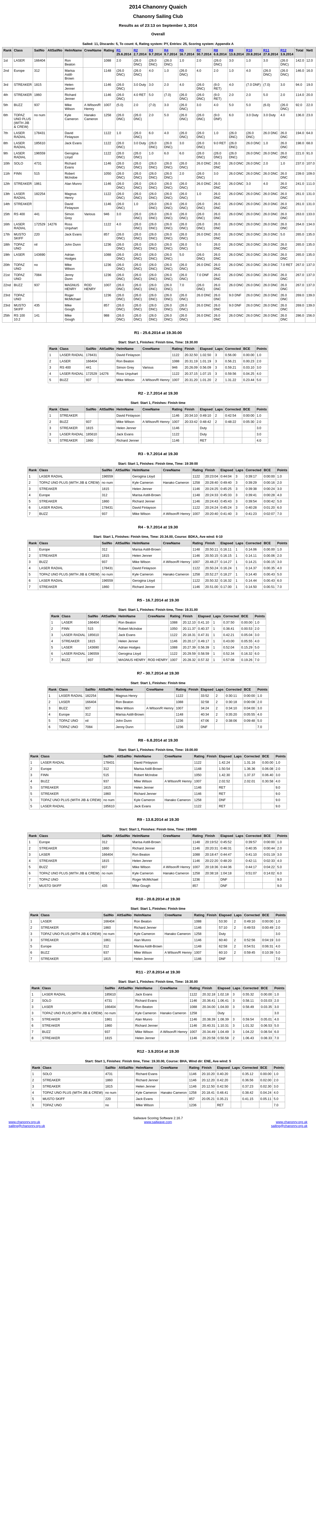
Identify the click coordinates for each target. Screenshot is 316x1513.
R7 (198, 50)
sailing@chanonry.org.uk (27, 1126)
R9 (231, 50)
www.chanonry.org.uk (24, 1122)
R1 (118, 50)
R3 (151, 50)
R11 (266, 50)
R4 (166, 50)
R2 (136, 50)
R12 (283, 50)
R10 (249, 50)
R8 (216, 50)
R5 (181, 50)
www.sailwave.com (158, 1122)
